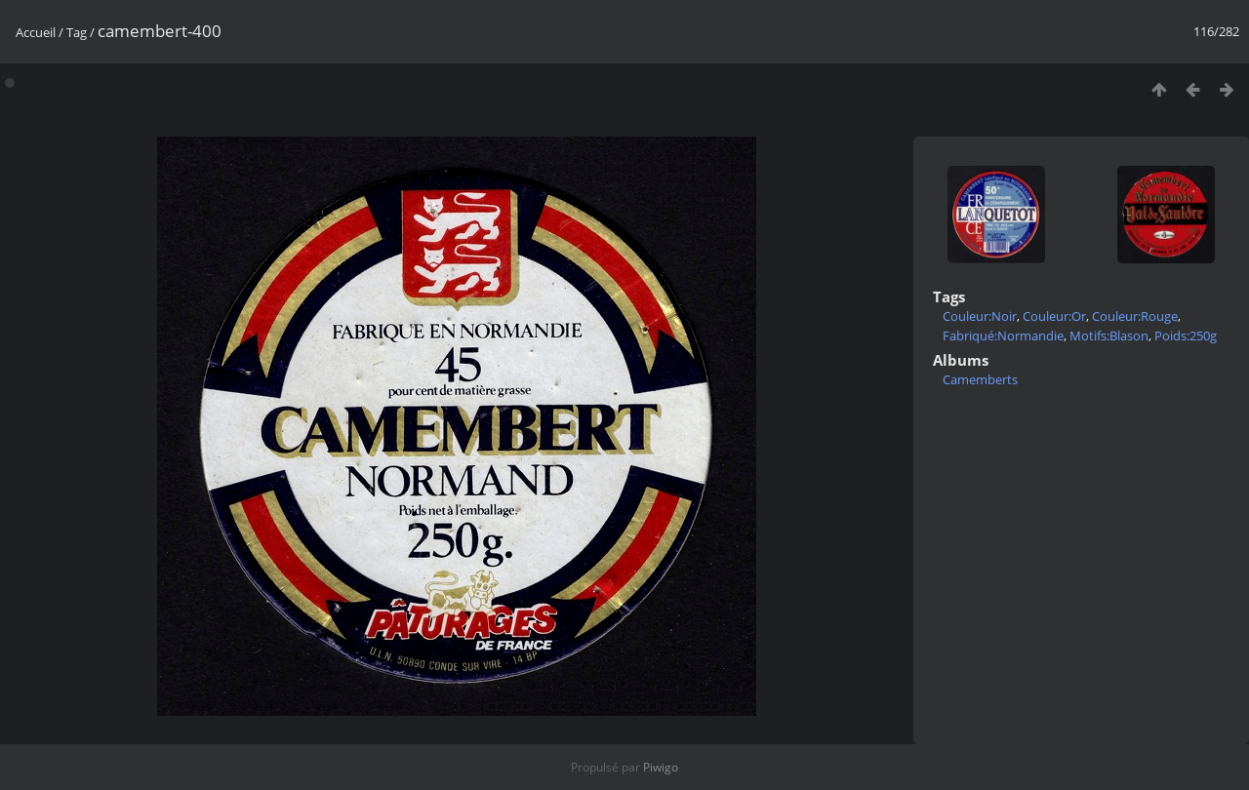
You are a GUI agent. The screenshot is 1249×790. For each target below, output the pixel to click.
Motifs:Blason (1108, 335)
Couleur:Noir (980, 316)
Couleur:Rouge (1135, 316)
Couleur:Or (1054, 316)
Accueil (36, 32)
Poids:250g (1185, 335)
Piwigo (660, 767)
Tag (76, 32)
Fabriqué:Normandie (1003, 335)
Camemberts (980, 379)
